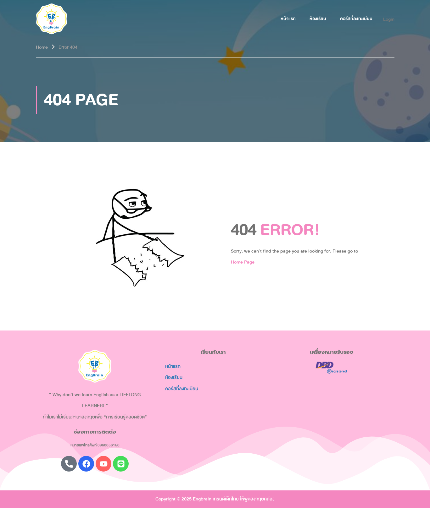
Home (42, 47)
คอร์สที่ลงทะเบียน (356, 19)
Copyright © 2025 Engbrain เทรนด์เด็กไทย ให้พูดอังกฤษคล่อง (215, 499)
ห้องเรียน (318, 19)
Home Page (242, 262)
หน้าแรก (288, 19)
